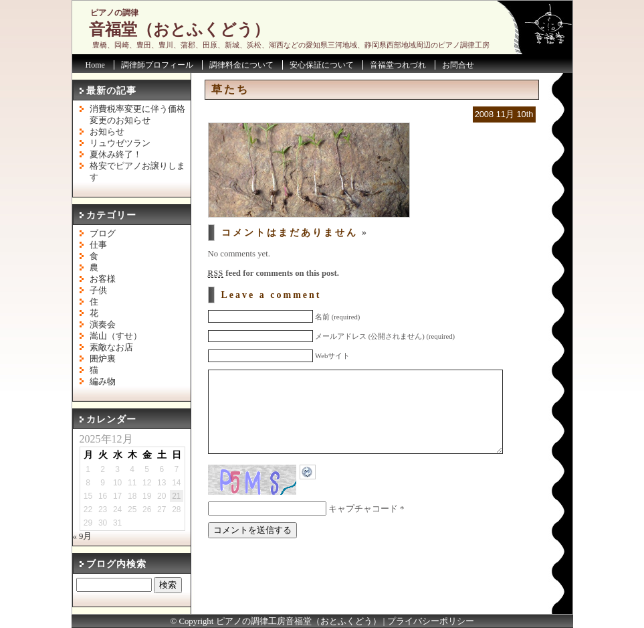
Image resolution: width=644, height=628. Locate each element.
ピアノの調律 (114, 12)
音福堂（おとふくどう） (179, 29)
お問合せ (458, 65)
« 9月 (82, 536)
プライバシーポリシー (430, 621)
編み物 (103, 381)
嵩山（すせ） (116, 336)
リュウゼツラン (120, 143)
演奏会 (103, 324)
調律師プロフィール (157, 65)
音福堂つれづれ (398, 65)
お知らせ (107, 132)
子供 (98, 290)
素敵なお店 (111, 347)
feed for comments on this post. (273, 273)
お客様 (103, 279)
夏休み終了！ (116, 154)
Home (95, 65)
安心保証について (322, 65)
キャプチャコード (363, 529)
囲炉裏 (103, 359)
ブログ (103, 233)
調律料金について (241, 65)
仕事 (98, 245)
